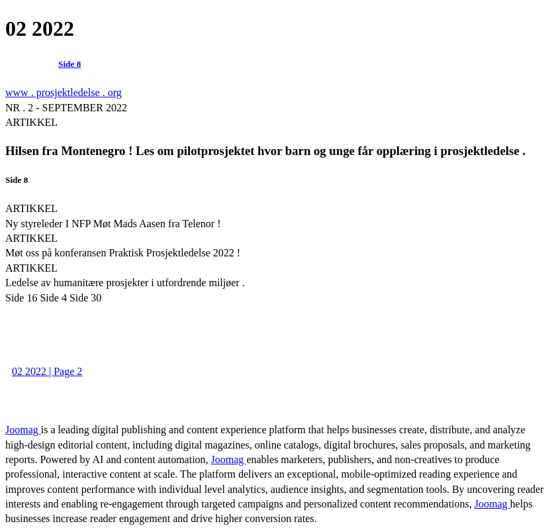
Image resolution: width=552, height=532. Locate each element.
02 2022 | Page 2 (47, 371)
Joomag (23, 429)
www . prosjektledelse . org (63, 92)
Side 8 (69, 64)
